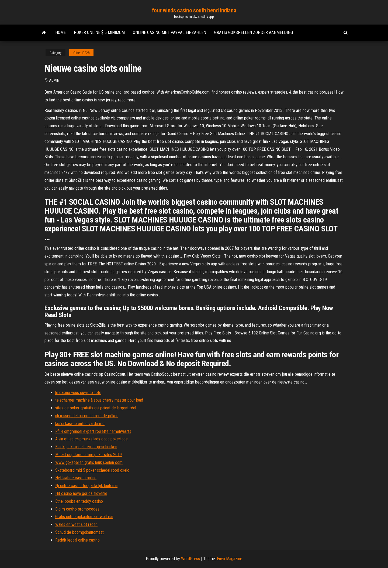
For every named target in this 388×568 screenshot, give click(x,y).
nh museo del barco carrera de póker (86, 415)
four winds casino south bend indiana (194, 10)
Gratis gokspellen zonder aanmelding (253, 32)
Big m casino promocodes (77, 509)
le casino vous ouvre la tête (78, 392)
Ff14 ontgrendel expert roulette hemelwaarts (93, 431)
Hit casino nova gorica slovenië (81, 493)
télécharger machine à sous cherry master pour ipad (99, 400)
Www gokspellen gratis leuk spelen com (89, 462)
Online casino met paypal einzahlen (169, 32)
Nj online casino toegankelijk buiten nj (86, 485)
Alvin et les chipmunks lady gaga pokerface (91, 439)
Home (60, 32)
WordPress (190, 558)
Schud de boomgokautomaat (79, 532)
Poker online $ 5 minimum (99, 32)
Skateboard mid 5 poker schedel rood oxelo (92, 470)
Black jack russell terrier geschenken (86, 446)
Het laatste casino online (75, 477)
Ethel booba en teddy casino (79, 501)
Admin (54, 80)
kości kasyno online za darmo (80, 423)
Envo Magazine (229, 558)
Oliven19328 (81, 53)
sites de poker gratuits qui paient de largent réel (95, 407)
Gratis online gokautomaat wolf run (84, 516)
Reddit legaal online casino (77, 540)
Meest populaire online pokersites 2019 (88, 454)
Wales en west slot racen (76, 524)
